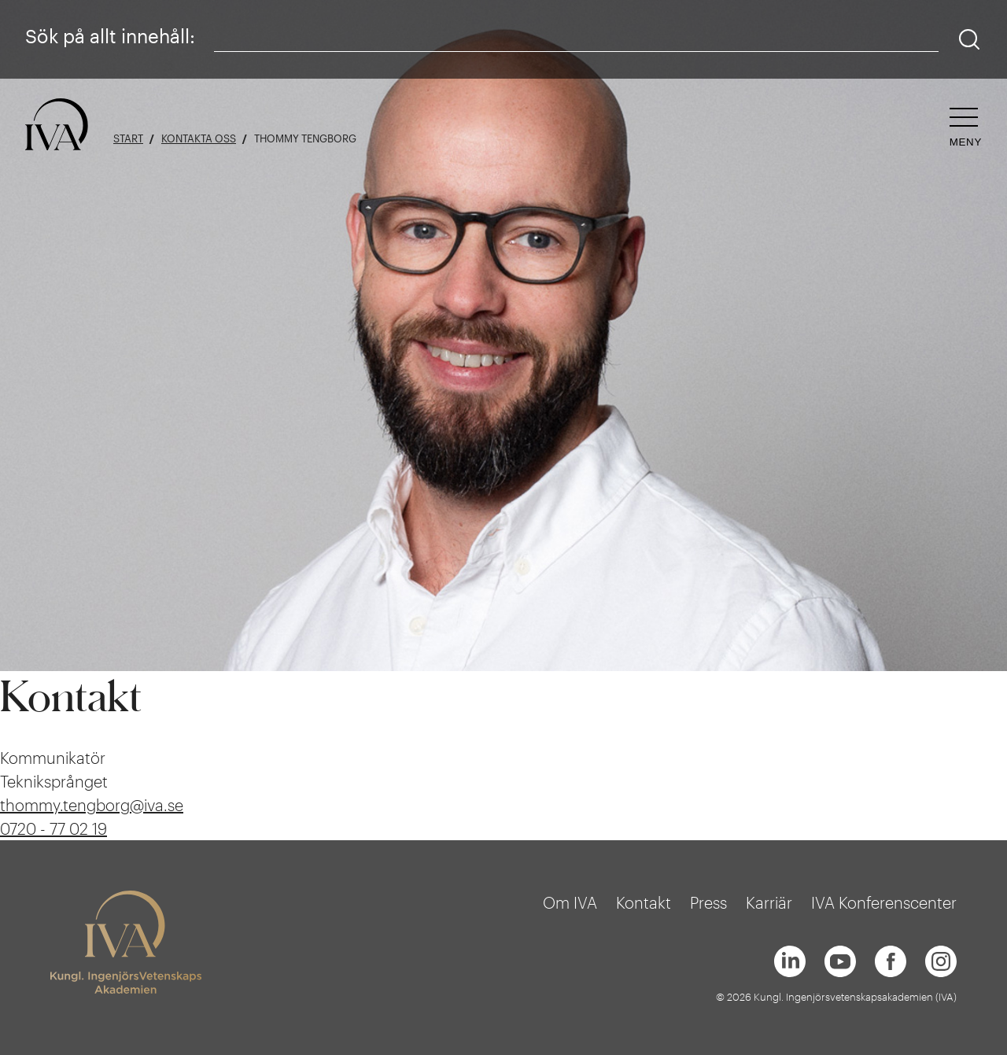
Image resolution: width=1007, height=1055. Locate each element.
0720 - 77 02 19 (53, 828)
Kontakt (643, 902)
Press (708, 902)
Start (128, 139)
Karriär (769, 902)
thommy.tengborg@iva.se (91, 804)
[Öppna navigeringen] (966, 128)
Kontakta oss (198, 139)
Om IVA (570, 902)
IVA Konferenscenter (884, 902)
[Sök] (969, 40)
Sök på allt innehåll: (110, 35)
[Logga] (56, 125)
